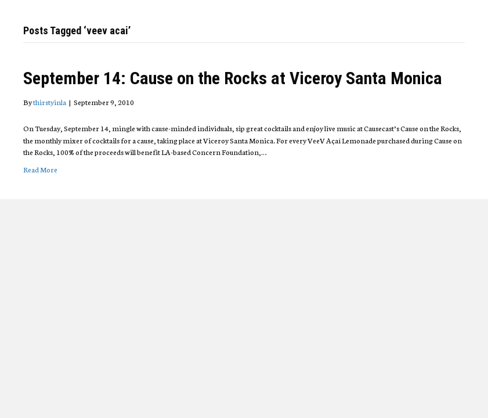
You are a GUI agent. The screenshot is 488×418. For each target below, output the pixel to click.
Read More (40, 169)
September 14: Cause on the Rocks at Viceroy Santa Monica (232, 78)
